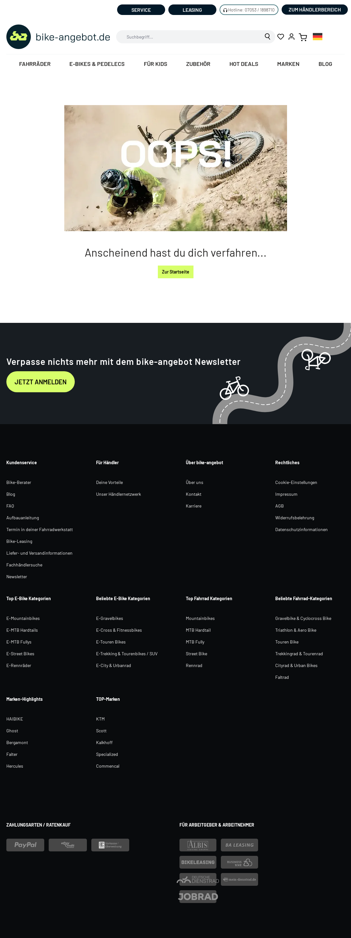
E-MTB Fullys (19, 641)
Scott (101, 730)
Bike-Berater (18, 482)
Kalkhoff (104, 742)
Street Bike (196, 653)
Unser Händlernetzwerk (118, 494)
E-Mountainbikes (23, 618)
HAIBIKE (14, 718)
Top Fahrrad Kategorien (209, 598)
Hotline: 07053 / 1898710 (251, 9)
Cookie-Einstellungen (296, 482)
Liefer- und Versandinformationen (39, 553)
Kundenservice (21, 462)
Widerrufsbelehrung (294, 517)
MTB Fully (195, 641)
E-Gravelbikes (109, 618)
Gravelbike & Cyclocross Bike (303, 618)
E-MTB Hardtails (22, 630)
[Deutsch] (317, 36)
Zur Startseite (175, 271)
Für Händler (107, 462)
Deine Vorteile (109, 482)
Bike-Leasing (19, 541)
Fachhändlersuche (24, 564)
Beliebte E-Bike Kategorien (123, 598)
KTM (100, 718)
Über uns (194, 482)
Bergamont (17, 742)
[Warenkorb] (303, 36)
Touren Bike (286, 641)
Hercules (14, 766)
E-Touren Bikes (111, 641)
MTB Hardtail (198, 630)
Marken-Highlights (24, 699)
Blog (10, 494)
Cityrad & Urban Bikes (296, 665)
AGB (279, 505)
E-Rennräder (18, 665)
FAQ (10, 505)
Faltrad (282, 677)
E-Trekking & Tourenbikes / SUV (127, 653)
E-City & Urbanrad (113, 665)
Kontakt (193, 494)
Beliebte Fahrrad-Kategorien (303, 598)
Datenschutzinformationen (301, 529)
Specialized (107, 754)
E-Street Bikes (20, 653)
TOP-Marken (108, 699)
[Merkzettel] (280, 36)
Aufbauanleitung (22, 517)
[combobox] (188, 36)
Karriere (193, 505)
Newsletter (16, 576)
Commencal (107, 766)
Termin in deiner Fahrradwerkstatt (39, 529)
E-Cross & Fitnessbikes (119, 630)
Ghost (12, 730)
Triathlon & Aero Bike (295, 630)
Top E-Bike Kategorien (28, 598)
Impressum (286, 494)
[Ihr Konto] (291, 36)
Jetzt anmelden (41, 382)
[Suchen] (267, 36)
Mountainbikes (200, 618)
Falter (12, 754)
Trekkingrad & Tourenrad (299, 653)
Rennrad (194, 665)
